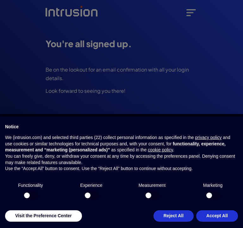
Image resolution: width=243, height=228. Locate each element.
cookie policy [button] (160, 149)
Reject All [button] (174, 215)
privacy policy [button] (208, 137)
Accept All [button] (217, 215)
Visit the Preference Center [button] (43, 215)
